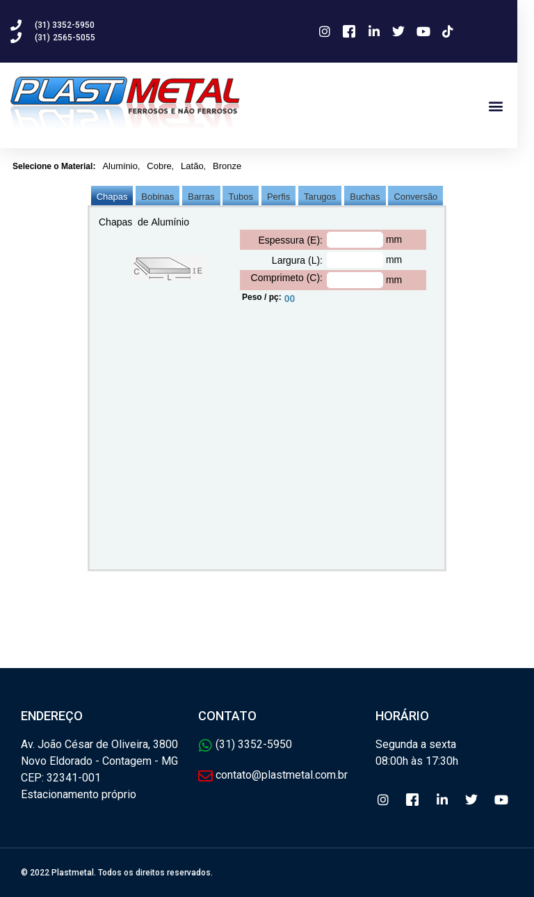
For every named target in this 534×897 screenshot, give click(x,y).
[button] (512, 105)
